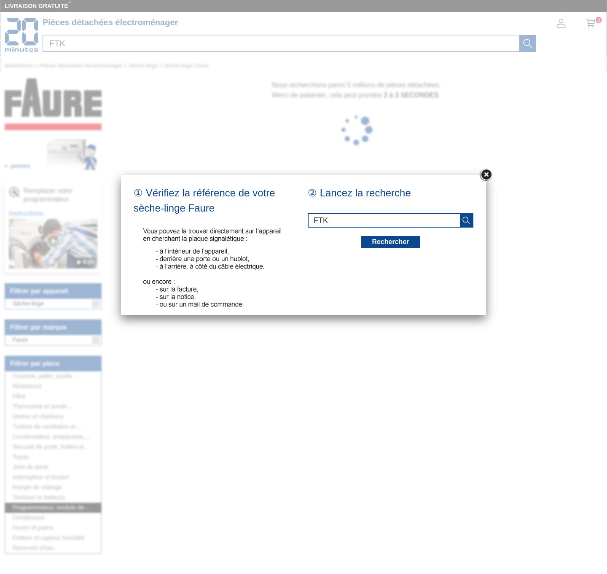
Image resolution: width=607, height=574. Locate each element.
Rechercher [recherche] (390, 241)
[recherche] (466, 220)
